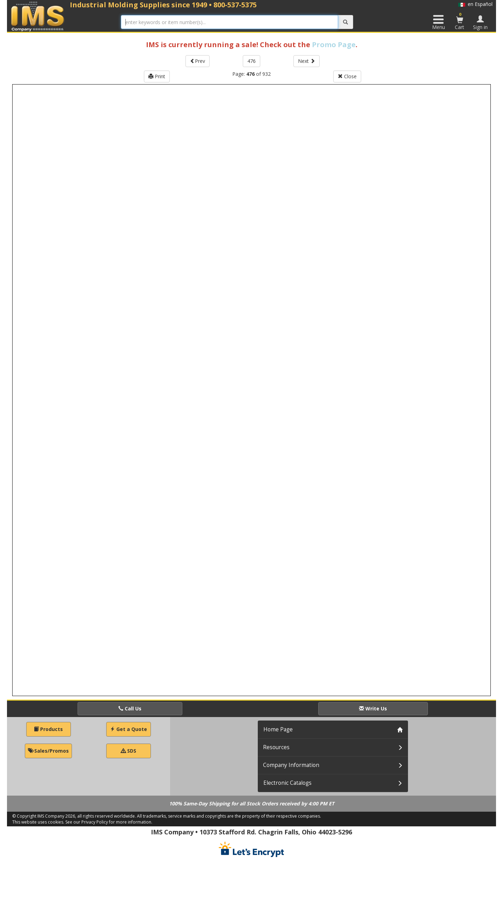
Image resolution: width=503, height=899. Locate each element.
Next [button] (306, 61)
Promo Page (334, 44)
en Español (475, 4)
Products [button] (48, 729)
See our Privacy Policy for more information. (108, 822)
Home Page (278, 729)
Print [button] (156, 76)
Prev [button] (197, 61)
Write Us (373, 708)
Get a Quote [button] (128, 729)
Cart (460, 21)
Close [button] (347, 76)
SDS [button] (128, 750)
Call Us (129, 708)
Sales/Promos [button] (48, 750)
